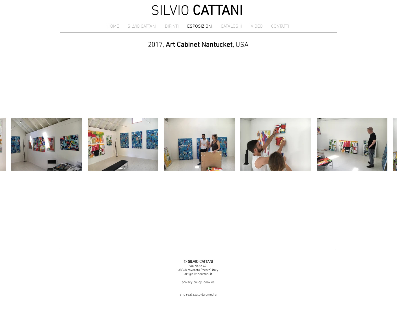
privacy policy (192, 282)
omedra (211, 295)
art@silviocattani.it (198, 274)
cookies (209, 282)
